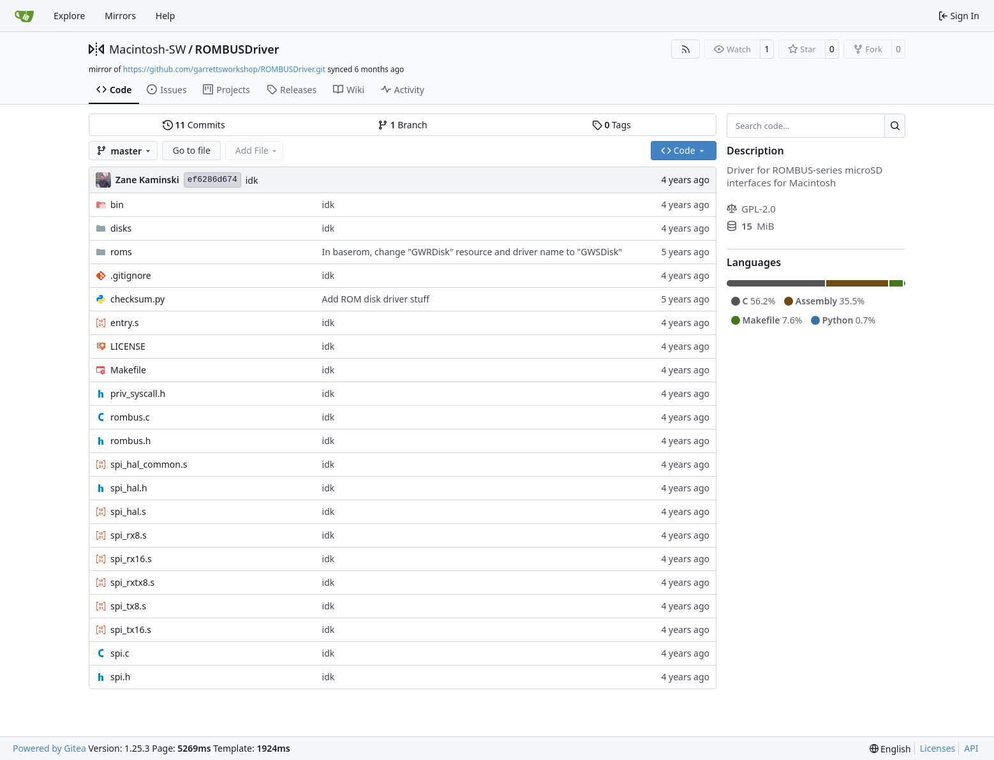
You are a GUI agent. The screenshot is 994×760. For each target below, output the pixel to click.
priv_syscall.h (137, 393)
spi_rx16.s (131, 559)
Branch (402, 125)
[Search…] (894, 126)
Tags (611, 125)
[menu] (890, 749)
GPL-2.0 (751, 208)
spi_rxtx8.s (132, 582)
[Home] (24, 15)
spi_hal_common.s (148, 464)
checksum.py (137, 299)
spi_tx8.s (128, 606)
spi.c (119, 653)
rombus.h (130, 441)
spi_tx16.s (130, 629)
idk (252, 180)
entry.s (124, 323)
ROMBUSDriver (237, 49)
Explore (69, 16)
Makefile (128, 370)
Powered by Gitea (49, 748)
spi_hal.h (128, 488)
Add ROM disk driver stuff (375, 299)
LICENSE (127, 346)
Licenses (938, 748)
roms (121, 252)
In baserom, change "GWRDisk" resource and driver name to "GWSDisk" (472, 252)
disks (120, 228)
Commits (194, 125)
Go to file (191, 150)
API (971, 748)
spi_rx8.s (128, 535)
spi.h (120, 677)
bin (117, 204)
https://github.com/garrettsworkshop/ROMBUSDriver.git (224, 69)
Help (165, 16)
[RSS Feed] (686, 49)
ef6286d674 (212, 179)
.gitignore (130, 275)
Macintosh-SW (147, 49)
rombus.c (130, 417)
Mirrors (120, 16)
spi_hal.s (128, 511)
